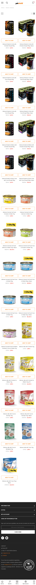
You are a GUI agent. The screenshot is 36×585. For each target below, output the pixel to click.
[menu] (2, 3)
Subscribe (18, 532)
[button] (32, 14)
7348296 (4, 555)
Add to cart (9, 40)
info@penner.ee (6, 553)
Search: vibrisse (10, 7)
